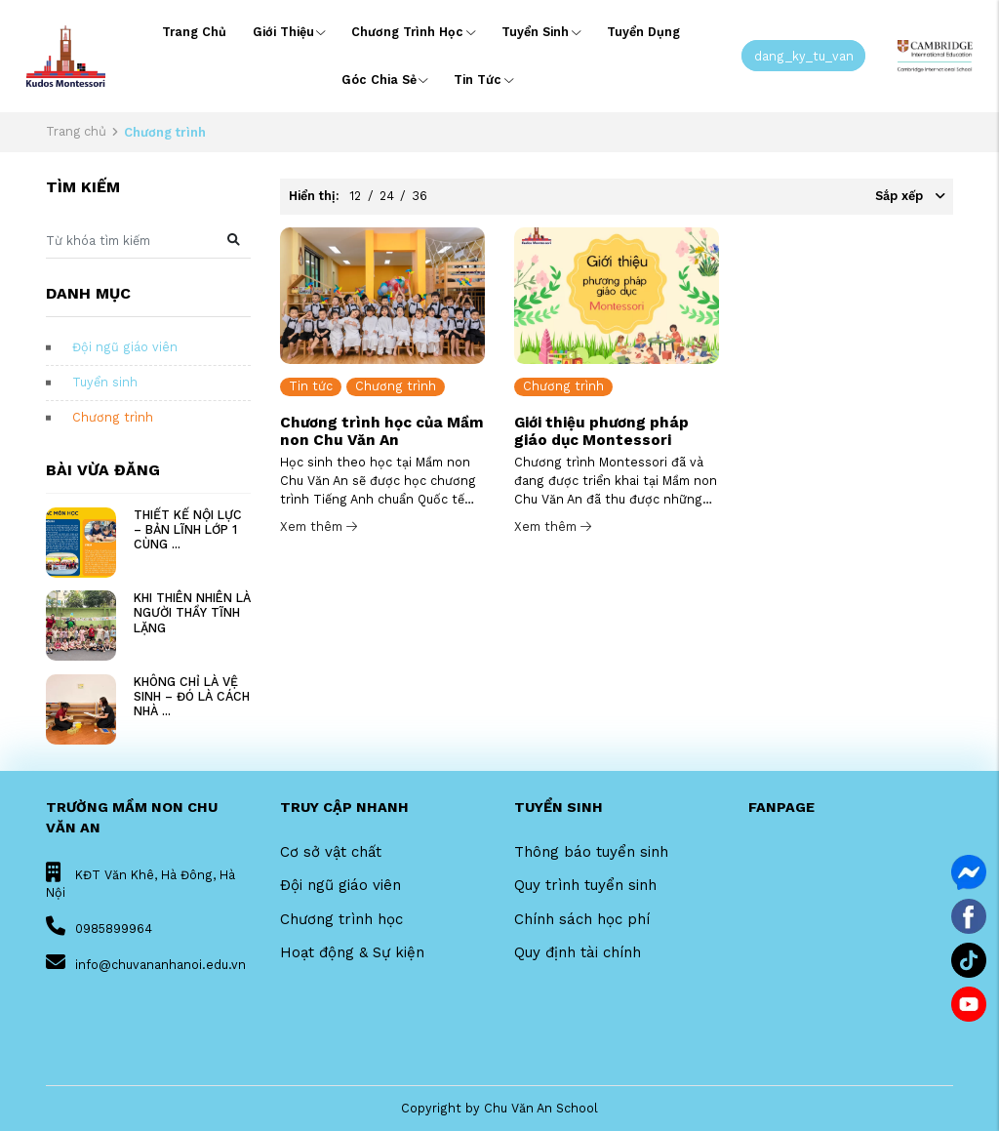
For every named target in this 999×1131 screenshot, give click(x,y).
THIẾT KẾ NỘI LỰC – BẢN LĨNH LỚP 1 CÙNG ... (188, 529)
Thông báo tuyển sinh (591, 852)
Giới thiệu (289, 31)
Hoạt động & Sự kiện (352, 952)
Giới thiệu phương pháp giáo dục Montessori (601, 431)
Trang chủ (194, 31)
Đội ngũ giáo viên (125, 347)
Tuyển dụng (643, 31)
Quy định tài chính (577, 952)
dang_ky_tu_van (804, 55)
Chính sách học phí (582, 919)
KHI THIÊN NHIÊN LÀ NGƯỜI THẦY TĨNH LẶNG (192, 612)
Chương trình (112, 417)
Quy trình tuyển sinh (585, 885)
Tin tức (483, 79)
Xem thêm (318, 526)
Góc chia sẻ (384, 79)
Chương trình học (413, 31)
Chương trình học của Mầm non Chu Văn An (382, 431)
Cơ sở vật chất (330, 852)
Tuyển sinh (540, 31)
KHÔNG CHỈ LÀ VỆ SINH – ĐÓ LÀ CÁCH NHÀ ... (192, 696)
